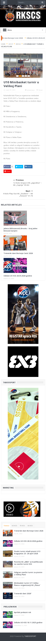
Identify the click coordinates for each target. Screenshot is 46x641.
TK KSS (22, 526)
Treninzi (6, 526)
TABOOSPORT (30, 636)
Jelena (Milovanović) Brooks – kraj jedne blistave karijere (20, 229)
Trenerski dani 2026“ (23, 593)
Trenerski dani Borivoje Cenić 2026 (14, 38)
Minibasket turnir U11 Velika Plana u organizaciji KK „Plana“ (27, 584)
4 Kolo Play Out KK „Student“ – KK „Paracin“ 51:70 (18, 194)
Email (40, 90)
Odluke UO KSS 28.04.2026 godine (18, 276)
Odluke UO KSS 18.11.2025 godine (28, 622)
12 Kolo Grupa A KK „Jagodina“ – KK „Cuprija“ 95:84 (27, 184)
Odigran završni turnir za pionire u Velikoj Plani (28, 573)
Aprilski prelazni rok (22, 612)
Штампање (30, 90)
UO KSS (14, 526)
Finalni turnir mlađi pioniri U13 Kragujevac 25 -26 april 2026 (27, 552)
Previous (18, 180)
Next (29, 191)
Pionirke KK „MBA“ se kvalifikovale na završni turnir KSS (28, 563)
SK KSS (30, 526)
